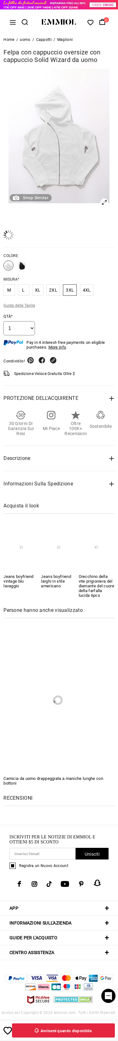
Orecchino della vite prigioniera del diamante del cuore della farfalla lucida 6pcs (96, 586)
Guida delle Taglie (19, 305)
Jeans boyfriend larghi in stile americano (56, 581)
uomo (25, 39)
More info (57, 347)
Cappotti (44, 39)
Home (8, 39)
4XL (87, 290)
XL (38, 290)
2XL (53, 290)
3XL (70, 290)
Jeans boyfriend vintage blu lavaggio (18, 581)
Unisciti (92, 854)
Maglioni (65, 39)
